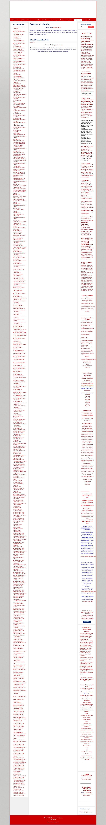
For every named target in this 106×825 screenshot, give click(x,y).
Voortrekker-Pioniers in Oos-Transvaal (87, 758)
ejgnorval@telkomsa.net (87, 44)
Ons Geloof (44, 20)
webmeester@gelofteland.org (88, 306)
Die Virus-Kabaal (87, 20)
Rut (87, 749)
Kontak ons (49, 822)
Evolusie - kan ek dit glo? (86, 715)
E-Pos (33, 42)
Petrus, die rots (86, 717)
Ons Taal (52, 20)
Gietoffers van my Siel (87, 601)
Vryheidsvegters (85, 213)
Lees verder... (87, 621)
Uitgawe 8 (87, 405)
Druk (31, 42)
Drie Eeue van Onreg (87, 751)
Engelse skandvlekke (87, 756)
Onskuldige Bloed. (86, 235)
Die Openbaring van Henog (86, 732)
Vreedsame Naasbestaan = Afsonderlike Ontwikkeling (86, 705)
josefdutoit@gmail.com (87, 516)
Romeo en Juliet (87, 719)
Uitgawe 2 (87, 396)
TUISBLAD (15, 20)
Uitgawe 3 (87, 397)
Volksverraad (83, 692)
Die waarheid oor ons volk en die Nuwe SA (87, 689)
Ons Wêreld (69, 20)
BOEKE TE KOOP (87, 611)
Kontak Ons (78, 20)
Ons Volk (37, 20)
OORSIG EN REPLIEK (87, 388)
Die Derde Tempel (86, 734)
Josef (86, 747)
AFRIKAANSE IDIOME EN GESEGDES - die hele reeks (86, 794)
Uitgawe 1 (87, 394)
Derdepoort (86, 743)
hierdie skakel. (88, 65)
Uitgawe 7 (87, 404)
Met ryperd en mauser (86, 739)
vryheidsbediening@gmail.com (88, 556)
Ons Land (30, 20)
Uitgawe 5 (87, 401)
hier (92, 68)
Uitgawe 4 (87, 399)
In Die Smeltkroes (85, 259)
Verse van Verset (87, 702)
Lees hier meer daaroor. (86, 198)
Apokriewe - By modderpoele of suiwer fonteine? (86, 725)
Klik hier (82, 657)
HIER (91, 115)
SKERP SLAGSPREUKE (87, 778)
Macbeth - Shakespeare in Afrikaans (86, 736)
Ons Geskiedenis (60, 20)
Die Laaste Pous (87, 745)
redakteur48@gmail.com (87, 383)
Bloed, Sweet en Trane (86, 290)
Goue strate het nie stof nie (86, 741)
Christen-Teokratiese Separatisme (87, 699)
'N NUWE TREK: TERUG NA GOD (87, 521)
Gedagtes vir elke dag (56, 27)
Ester (86, 721)
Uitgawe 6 (87, 402)
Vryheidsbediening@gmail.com (88, 359)
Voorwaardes (56, 822)
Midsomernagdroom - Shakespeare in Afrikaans (87, 729)
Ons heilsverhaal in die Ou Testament (86, 710)
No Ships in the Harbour (86, 708)
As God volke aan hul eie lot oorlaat (87, 685)
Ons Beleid (22, 20)
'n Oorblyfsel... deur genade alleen (86, 696)
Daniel (86, 713)
